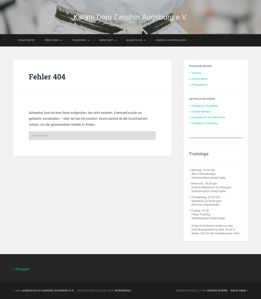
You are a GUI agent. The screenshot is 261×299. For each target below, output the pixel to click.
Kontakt (106, 40)
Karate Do (134, 40)
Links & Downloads (171, 40)
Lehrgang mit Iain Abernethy (208, 117)
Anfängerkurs (199, 84)
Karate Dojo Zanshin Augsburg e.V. (130, 17)
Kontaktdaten (199, 78)
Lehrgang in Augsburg (204, 105)
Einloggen (22, 269)
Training (79, 40)
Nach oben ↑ (239, 290)
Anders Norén (217, 290)
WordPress (122, 290)
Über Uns (52, 40)
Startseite (26, 40)
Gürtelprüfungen (201, 111)
